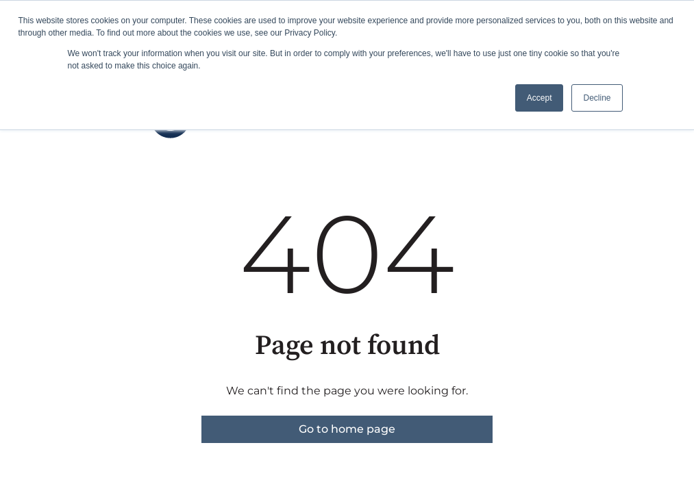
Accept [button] (539, 98)
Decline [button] (596, 98)
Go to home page (347, 428)
